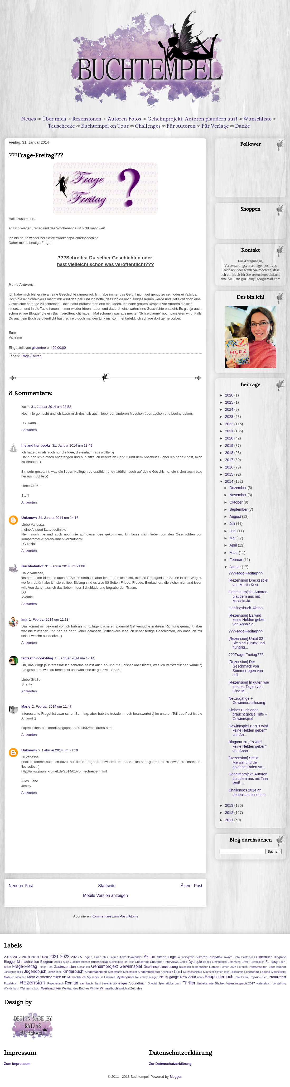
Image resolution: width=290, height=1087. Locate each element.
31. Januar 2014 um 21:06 (65, 566)
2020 (229, 438)
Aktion (149, 956)
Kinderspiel (130, 971)
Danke (242, 126)
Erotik (245, 961)
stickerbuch (173, 983)
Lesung (265, 971)
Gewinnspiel (130, 966)
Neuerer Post (21, 885)
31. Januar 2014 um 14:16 (58, 518)
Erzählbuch (257, 961)
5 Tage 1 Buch (90, 957)
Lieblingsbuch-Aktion (246, 608)
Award (228, 957)
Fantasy (271, 962)
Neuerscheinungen (146, 977)
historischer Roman (205, 966)
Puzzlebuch (11, 983)
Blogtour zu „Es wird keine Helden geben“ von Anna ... (248, 746)
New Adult (188, 977)
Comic (183, 961)
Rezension (32, 982)
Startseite (106, 885)
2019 (229, 445)
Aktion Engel (167, 957)
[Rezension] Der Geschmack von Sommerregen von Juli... (246, 668)
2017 (229, 460)
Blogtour (46, 962)
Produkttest (277, 977)
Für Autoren (181, 126)
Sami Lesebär (103, 983)
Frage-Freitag (31, 356)
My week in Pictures (101, 977)
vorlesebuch (264, 983)
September (238, 509)
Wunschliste (257, 119)
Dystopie (195, 962)
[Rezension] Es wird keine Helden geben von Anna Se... (247, 619)
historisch (185, 966)
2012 (229, 812)
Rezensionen (86, 119)
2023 (229, 416)
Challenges (148, 126)
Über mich (54, 119)
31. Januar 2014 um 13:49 (72, 445)
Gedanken (83, 966)
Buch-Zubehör (71, 961)
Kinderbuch (72, 971)
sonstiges (120, 983)
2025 (229, 402)
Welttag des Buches (75, 988)
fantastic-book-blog (37, 658)
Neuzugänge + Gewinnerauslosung (247, 700)
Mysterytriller (125, 977)
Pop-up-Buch (258, 977)
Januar (235, 567)
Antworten (29, 430)
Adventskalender (130, 957)
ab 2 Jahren (110, 957)
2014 (229, 481)
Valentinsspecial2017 (240, 983)
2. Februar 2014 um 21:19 (58, 750)
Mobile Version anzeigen (105, 895)
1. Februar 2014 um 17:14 (74, 658)
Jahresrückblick (13, 971)
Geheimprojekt (104, 966)
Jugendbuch (35, 971)
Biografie (280, 957)
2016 (229, 467)
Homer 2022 (228, 966)
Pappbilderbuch (219, 976)
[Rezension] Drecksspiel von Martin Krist (248, 582)
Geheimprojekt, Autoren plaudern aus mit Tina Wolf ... (248, 778)
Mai (232, 538)
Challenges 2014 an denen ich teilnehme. (248, 792)
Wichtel (94, 988)
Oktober (236, 502)
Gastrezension (65, 967)
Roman (71, 983)
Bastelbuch (248, 957)
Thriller (189, 983)
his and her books (36, 445)
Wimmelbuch (109, 988)
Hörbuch (242, 966)
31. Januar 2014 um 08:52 (51, 407)
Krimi (178, 972)
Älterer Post (191, 885)
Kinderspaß (115, 971)
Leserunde (251, 971)
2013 (229, 805)
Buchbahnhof (32, 566)
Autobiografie (186, 957)
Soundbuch (138, 983)
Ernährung (234, 961)
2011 (229, 820)
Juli (232, 523)
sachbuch (86, 983)
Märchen (21, 977)
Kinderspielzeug (149, 971)
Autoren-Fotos (124, 119)
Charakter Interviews (164, 961)
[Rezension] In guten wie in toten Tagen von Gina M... (249, 686)
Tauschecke (61, 126)
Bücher (85, 961)
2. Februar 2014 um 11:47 (51, 706)
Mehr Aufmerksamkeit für (46, 977)
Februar (236, 560)
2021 (229, 431)
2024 (229, 409)
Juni (233, 531)
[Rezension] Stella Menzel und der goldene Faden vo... (247, 762)
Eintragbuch (219, 961)
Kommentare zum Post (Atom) (115, 916)
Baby (237, 957)
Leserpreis (236, 971)
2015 (229, 474)
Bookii (58, 961)
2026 (229, 395)
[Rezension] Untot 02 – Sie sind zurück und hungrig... (247, 643)
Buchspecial (99, 961)
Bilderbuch (264, 957)
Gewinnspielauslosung (160, 967)
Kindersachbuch (96, 971)
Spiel (161, 983)
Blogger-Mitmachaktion (21, 962)
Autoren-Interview (208, 957)
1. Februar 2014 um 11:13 (48, 619)
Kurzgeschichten (213, 971)
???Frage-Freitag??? (246, 573)
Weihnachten (51, 988)
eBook (207, 961)
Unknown (29, 518)
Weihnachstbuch (30, 988)
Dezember (238, 488)
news (200, 977)
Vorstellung (279, 983)
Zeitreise (136, 988)
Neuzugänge (169, 977)
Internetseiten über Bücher (267, 966)
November (238, 495)
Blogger (175, 1077)
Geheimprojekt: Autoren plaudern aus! (192, 119)
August (235, 516)
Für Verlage (215, 126)
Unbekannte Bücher (211, 983)
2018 (229, 453)
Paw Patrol (242, 977)
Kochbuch (167, 971)
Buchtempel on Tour (105, 126)
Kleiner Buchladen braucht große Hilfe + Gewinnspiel (248, 714)
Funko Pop (45, 966)
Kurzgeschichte (192, 971)
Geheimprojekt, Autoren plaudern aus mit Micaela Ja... (248, 596)
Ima (24, 619)
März (234, 552)
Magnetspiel (278, 971)
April (233, 545)
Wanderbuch (12, 988)
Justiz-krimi (54, 971)
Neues (28, 119)
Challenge (142, 961)
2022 (229, 424)
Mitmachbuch (76, 977)
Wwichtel (124, 988)
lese (226, 971)
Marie (25, 706)
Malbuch (9, 977)
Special (152, 983)
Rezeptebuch (55, 983)
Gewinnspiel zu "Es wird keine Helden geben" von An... (248, 730)
